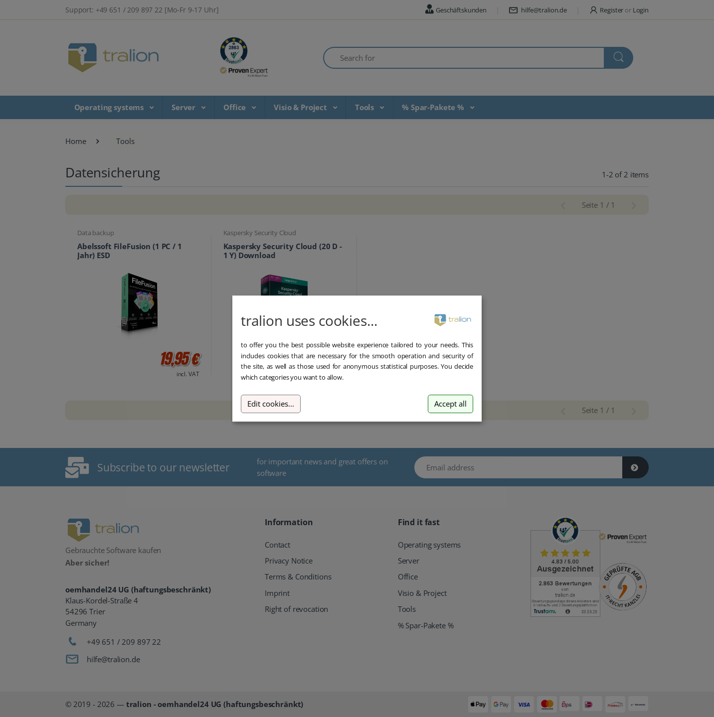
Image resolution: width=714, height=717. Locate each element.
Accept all (450, 404)
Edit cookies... (270, 404)
